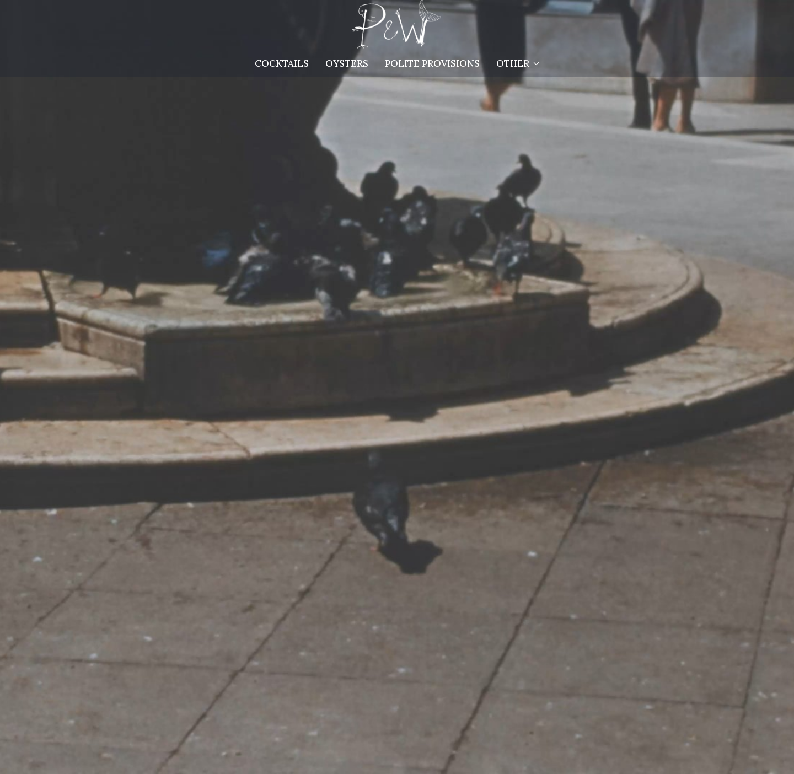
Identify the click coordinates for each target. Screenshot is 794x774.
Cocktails (282, 63)
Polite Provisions (432, 63)
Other (517, 63)
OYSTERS (346, 63)
